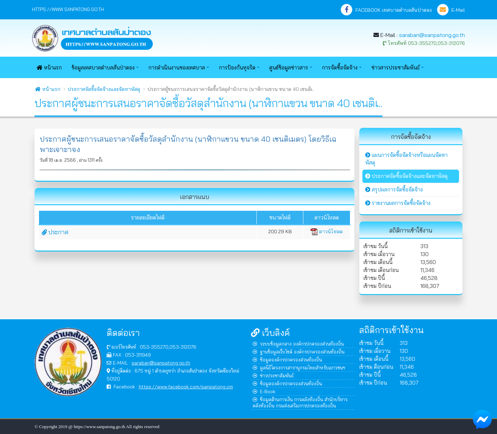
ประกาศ (55, 232)
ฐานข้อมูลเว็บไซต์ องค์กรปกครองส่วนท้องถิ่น (298, 352)
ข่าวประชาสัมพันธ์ (273, 375)
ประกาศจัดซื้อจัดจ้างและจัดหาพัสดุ (104, 89)
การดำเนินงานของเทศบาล (176, 67)
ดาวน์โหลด (327, 231)
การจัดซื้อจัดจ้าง (340, 67)
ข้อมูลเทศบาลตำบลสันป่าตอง (103, 67)
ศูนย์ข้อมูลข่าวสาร (288, 67)
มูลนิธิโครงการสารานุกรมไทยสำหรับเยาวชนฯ (299, 367)
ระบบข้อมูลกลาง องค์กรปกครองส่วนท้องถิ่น (298, 344)
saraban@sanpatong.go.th (432, 34)
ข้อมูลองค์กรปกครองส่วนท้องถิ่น (287, 359)
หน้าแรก (49, 67)
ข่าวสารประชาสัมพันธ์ (395, 67)
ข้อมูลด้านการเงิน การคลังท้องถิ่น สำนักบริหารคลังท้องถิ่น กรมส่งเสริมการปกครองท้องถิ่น (300, 402)
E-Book (264, 391)
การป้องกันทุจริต (237, 67)
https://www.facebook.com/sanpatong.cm (186, 386)
